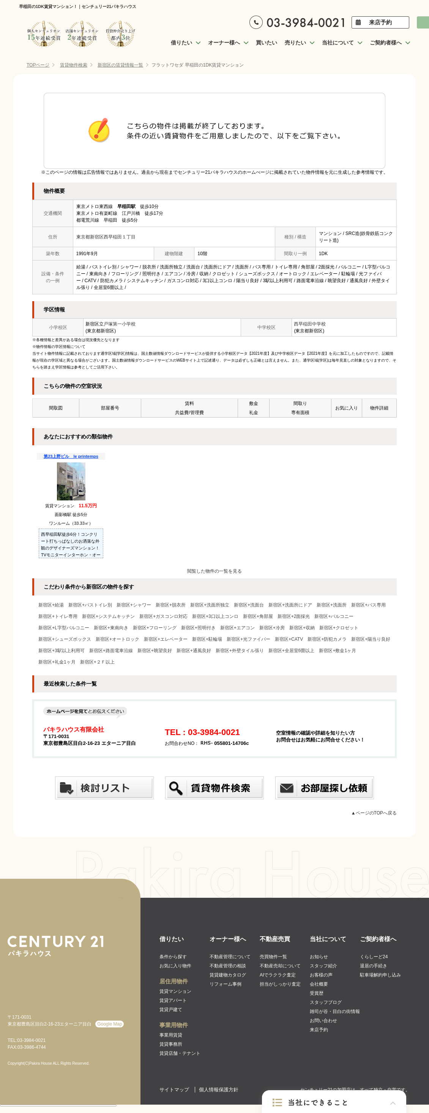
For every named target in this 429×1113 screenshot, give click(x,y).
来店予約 (380, 22)
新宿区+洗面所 (332, 605)
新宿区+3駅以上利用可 (61, 650)
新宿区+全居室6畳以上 (291, 650)
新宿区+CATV (289, 639)
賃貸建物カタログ (228, 975)
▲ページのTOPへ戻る (374, 813)
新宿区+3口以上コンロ (215, 616)
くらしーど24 (374, 956)
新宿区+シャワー (134, 605)
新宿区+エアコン (237, 627)
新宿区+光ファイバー (248, 639)
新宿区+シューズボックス (64, 639)
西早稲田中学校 (310, 324)
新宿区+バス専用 (368, 605)
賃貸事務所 (170, 1044)
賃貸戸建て (170, 1009)
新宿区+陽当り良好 (370, 639)
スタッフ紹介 (323, 966)
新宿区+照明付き (198, 627)
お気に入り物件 (175, 966)
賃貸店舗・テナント (179, 1053)
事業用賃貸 (170, 1035)
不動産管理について (230, 956)
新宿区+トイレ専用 (57, 616)
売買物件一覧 (273, 956)
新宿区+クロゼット (338, 627)
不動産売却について (280, 966)
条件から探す (173, 956)
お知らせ (319, 956)
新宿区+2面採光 (294, 616)
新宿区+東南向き (111, 627)
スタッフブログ (326, 1002)
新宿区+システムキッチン (108, 616)
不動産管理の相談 (228, 966)
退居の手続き (373, 966)
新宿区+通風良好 (194, 650)
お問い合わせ (323, 1020)
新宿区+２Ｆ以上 (97, 662)
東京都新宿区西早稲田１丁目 (106, 237)
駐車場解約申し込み (380, 975)
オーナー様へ (228, 939)
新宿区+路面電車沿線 (111, 650)
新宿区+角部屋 (258, 616)
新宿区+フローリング (155, 627)
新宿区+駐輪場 (207, 639)
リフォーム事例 (225, 984)
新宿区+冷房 (272, 627)
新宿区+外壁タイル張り (240, 650)
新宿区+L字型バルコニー (63, 627)
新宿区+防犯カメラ (327, 639)
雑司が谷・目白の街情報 (335, 1011)
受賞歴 (316, 993)
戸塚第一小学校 (120, 324)
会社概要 (319, 984)
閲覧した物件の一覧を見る (214, 571)
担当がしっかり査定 (280, 984)
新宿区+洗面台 (249, 605)
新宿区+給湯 (51, 605)
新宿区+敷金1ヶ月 (337, 650)
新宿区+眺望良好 (154, 650)
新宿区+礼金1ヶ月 (57, 662)
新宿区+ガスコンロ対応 (163, 616)
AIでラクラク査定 (278, 975)
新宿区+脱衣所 (171, 605)
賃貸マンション (175, 991)
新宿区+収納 (302, 627)
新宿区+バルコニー (333, 616)
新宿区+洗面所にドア (290, 605)
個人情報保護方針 (218, 1089)
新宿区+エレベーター (166, 639)
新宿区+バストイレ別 (90, 605)
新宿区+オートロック (117, 639)
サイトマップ (174, 1089)
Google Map (109, 1024)
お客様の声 (321, 975)
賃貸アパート (173, 1000)
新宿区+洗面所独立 (209, 605)
